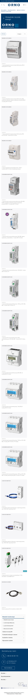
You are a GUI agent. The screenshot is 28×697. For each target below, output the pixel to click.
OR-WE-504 (4, 132)
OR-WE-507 (4, 166)
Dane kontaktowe (8, 668)
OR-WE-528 (4, 405)
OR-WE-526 (4, 336)
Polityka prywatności (10, 693)
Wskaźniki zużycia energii (9, 619)
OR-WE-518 (4, 607)
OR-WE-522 (4, 63)
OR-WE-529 (4, 438)
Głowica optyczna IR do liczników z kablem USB (12, 609)
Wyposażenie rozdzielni (7, 640)
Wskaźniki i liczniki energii (8, 616)
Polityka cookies (18, 693)
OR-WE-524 (4, 268)
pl (25, 4)
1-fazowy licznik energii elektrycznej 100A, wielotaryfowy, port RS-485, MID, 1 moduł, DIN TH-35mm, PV (13, 339)
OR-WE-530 (4, 472)
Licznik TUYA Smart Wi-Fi (8, 625)
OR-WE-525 (4, 302)
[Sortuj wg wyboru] (19, 34)
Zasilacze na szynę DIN (7, 631)
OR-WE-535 (4, 573)
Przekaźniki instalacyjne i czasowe (9, 634)
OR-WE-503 (4, 97)
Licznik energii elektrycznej (9, 622)
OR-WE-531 (4, 371)
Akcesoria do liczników (8, 628)
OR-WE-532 (4, 506)
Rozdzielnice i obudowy (7, 637)
